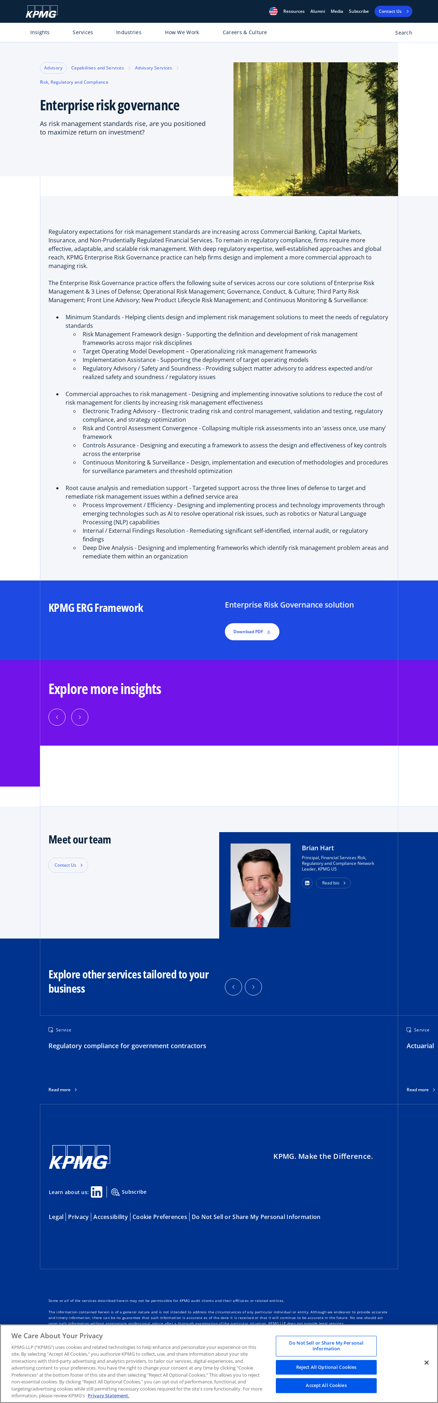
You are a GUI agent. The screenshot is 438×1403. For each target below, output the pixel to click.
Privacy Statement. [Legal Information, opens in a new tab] (108, 1395)
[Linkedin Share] (96, 1192)
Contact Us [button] (65, 865)
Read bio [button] (330, 883)
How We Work (182, 32)
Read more (59, 1090)
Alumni (317, 11)
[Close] (426, 1363)
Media (337, 11)
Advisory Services (153, 68)
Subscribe (359, 11)
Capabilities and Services (97, 68)
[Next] (79, 717)
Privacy (78, 1217)
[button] (273, 11)
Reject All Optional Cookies (326, 1367)
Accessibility (110, 1217)
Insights (40, 32)
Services (83, 32)
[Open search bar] (399, 34)
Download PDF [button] (252, 632)
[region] (219, 1363)
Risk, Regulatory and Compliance (74, 82)
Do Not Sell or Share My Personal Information (256, 1217)
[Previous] (57, 717)
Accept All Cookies (326, 1385)
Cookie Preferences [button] (160, 1217)
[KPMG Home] (42, 11)
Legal (56, 1217)
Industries (128, 32)
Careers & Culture (245, 32)
